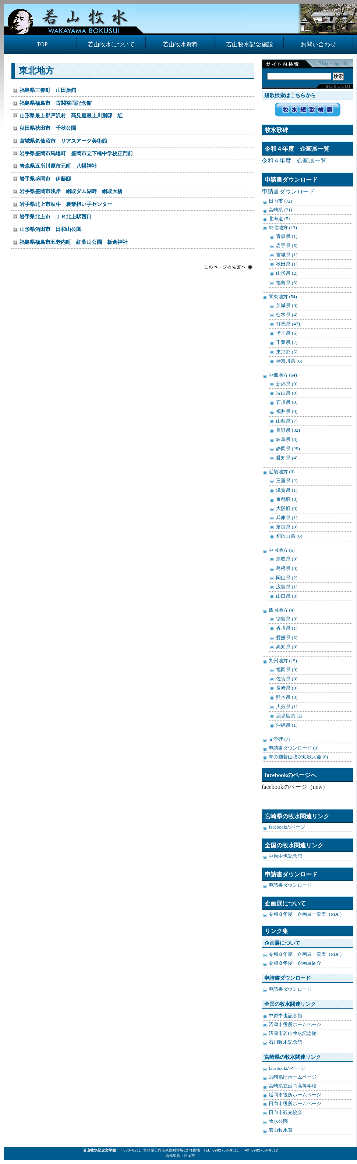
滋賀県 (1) (286, 490)
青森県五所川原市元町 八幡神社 (58, 166)
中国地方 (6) (281, 550)
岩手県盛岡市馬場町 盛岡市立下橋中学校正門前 (76, 153)
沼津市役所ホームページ (295, 1024)
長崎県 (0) (286, 688)
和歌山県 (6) (289, 536)
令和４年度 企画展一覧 (294, 160)
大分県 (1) (286, 706)
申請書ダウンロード (288, 191)
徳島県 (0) (286, 619)
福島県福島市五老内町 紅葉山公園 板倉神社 (74, 242)
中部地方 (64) (283, 375)
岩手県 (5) (286, 245)
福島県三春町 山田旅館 (48, 90)
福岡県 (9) (286, 669)
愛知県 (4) (286, 457)
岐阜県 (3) (286, 439)
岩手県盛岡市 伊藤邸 (45, 179)
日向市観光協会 (285, 1112)
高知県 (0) (286, 646)
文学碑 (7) (279, 739)
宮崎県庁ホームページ (293, 1077)
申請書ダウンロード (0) (293, 748)
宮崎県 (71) (280, 210)
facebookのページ (287, 827)
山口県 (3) (286, 596)
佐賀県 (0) (286, 678)
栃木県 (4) (286, 314)
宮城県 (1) (286, 254)
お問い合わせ (318, 44)
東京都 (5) (286, 352)
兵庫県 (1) (286, 517)
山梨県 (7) (286, 421)
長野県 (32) (288, 430)
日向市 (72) (280, 201)
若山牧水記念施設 (249, 44)
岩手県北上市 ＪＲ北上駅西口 (56, 217)
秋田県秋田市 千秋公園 (48, 128)
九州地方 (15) (283, 660)
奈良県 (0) (286, 527)
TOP (42, 44)
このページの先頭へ (228, 267)
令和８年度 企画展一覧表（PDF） (306, 914)
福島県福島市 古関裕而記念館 (56, 103)
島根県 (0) (286, 568)
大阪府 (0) (286, 508)
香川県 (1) (286, 628)
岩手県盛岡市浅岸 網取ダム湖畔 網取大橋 (71, 191)
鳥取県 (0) (286, 559)
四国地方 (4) (281, 610)
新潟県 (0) (286, 384)
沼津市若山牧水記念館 (293, 1033)
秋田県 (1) (286, 264)
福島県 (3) (286, 282)
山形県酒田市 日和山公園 (50, 229)
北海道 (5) (279, 218)
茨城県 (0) (286, 305)
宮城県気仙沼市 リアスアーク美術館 (63, 141)
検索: (305, 68)
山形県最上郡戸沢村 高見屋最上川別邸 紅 (71, 115)
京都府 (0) (286, 499)
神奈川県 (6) (289, 361)
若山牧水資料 (180, 44)
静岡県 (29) (288, 448)
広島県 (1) (286, 587)
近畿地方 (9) (281, 471)
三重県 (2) (286, 480)
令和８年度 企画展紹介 (295, 963)
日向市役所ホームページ (295, 1103)
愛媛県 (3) (286, 637)
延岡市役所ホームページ (295, 1094)
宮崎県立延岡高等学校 (293, 1086)
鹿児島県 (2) (289, 716)
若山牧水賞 (281, 1130)
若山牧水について (111, 44)
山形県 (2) (286, 273)
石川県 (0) (286, 402)
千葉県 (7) (286, 342)
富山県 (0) (286, 393)
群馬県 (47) (288, 324)
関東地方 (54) (283, 296)
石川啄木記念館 (285, 1042)
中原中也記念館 (285, 856)
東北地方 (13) (283, 227)
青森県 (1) (286, 236)
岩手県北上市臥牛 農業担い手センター (66, 204)
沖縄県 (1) (286, 725)
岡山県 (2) (286, 577)
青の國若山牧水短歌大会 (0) (298, 756)
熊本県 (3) (286, 697)
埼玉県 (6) (286, 333)
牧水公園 (278, 1121)
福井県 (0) (286, 411)
